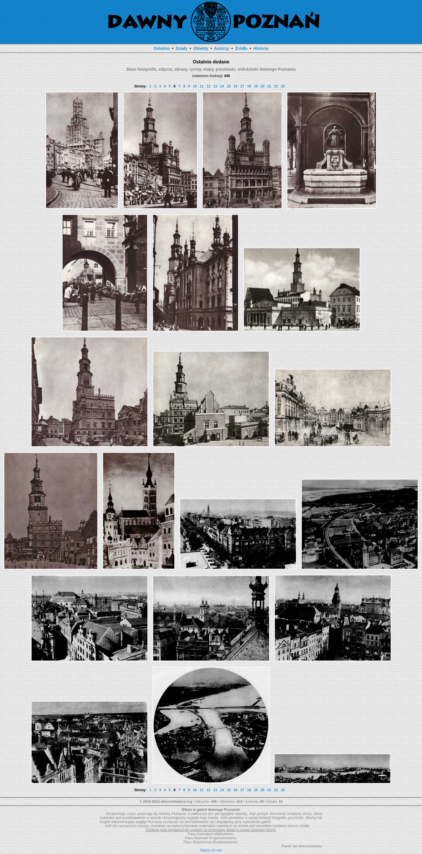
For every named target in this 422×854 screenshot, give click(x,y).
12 (208, 86)
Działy (181, 48)
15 (229, 86)
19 (255, 86)
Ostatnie (162, 48)
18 (249, 86)
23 (283, 86)
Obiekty (200, 48)
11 (201, 86)
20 (262, 86)
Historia (260, 48)
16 (235, 86)
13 (215, 86)
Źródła (241, 48)
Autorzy (221, 48)
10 (195, 86)
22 (276, 86)
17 (242, 86)
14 (222, 86)
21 (269, 86)
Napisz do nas (211, 850)
